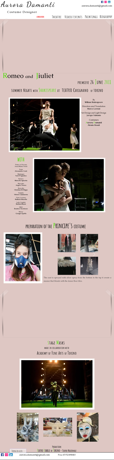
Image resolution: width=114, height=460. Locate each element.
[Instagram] (105, 2)
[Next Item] (94, 254)
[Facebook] (102, 2)
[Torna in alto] (18, 451)
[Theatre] (57, 17)
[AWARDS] (40, 17)
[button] (57, 46)
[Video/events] (74, 17)
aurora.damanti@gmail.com (97, 5)
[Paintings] (91, 16)
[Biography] (106, 16)
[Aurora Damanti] (28, 4)
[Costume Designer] (22, 12)
